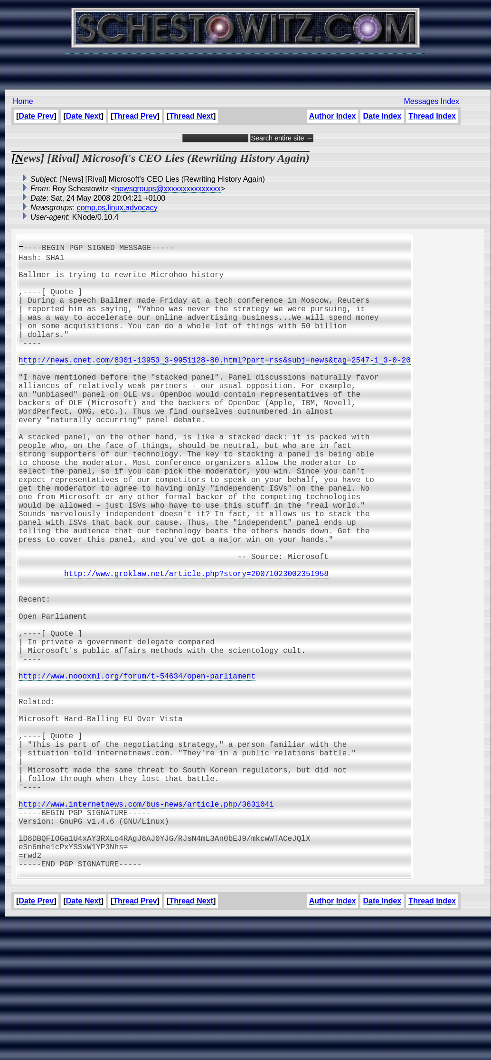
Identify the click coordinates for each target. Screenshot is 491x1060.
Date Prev (36, 116)
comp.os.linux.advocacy (117, 208)
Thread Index (432, 116)
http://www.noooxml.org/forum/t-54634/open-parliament (137, 770)
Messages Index (431, 101)
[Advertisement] (245, 66)
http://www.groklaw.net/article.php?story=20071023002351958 (196, 645)
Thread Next (191, 116)
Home (23, 101)
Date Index (382, 116)
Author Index (332, 116)
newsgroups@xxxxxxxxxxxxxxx (168, 189)
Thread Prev (135, 116)
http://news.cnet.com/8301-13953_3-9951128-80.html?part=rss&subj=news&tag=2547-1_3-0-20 (215, 384)
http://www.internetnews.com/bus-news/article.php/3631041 (146, 927)
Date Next (83, 116)
